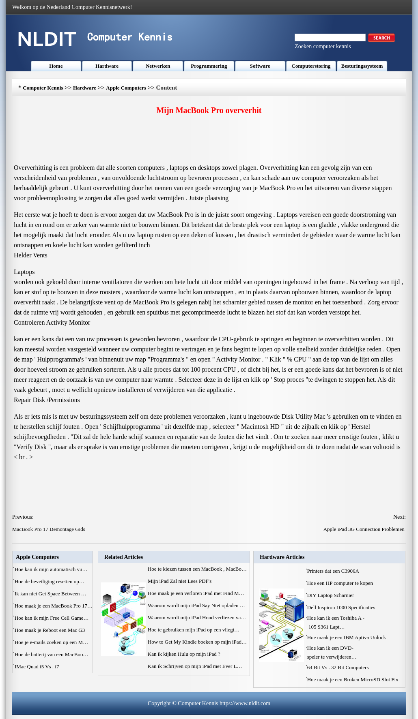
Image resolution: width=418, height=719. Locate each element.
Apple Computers (126, 88)
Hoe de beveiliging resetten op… (49, 581)
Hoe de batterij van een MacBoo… (51, 654)
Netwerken (158, 66)
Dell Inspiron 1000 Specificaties (342, 607)
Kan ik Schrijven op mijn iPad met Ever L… (195, 666)
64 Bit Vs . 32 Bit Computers (338, 667)
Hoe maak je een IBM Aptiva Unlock (347, 637)
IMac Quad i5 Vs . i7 (37, 666)
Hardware (107, 66)
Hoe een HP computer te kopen (341, 583)
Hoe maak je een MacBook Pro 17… (54, 606)
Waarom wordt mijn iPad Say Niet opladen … (196, 605)
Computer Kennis (43, 88)
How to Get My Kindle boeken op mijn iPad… (197, 642)
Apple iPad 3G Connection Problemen (364, 529)
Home (55, 66)
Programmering (209, 66)
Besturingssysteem (362, 66)
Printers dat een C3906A (333, 571)
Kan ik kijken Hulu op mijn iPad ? (185, 654)
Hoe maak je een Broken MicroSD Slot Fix (353, 679)
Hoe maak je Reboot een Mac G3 (50, 630)
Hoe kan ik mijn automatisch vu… (51, 569)
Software (260, 66)
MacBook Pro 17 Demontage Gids (49, 529)
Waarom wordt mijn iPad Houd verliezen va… (197, 617)
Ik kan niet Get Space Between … (50, 594)
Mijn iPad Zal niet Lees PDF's (180, 581)
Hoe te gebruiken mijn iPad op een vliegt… (193, 630)
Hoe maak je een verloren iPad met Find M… (196, 593)
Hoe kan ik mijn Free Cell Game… (52, 618)
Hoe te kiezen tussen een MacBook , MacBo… (197, 569)
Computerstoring (310, 66)
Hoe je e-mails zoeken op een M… (51, 642)
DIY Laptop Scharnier (331, 595)
